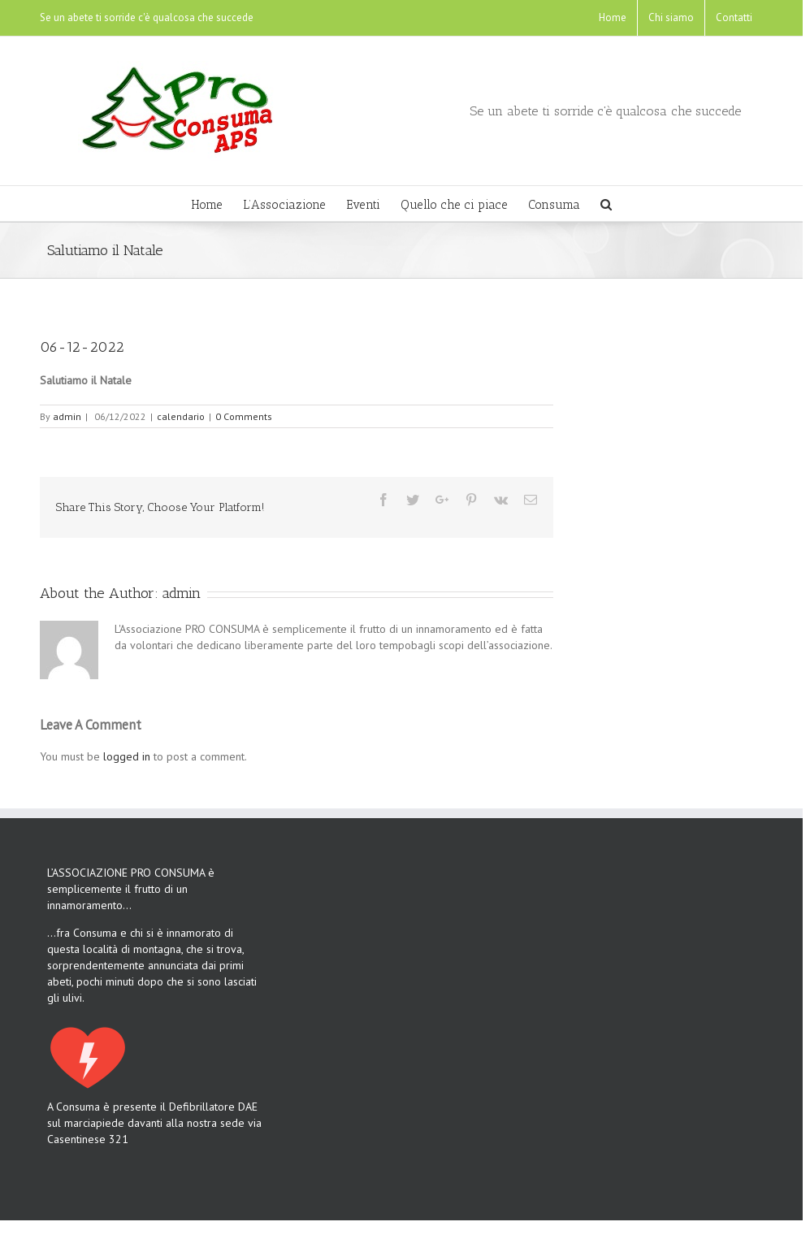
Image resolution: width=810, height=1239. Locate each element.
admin (67, 416)
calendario (181, 416)
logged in (126, 756)
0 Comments (243, 416)
